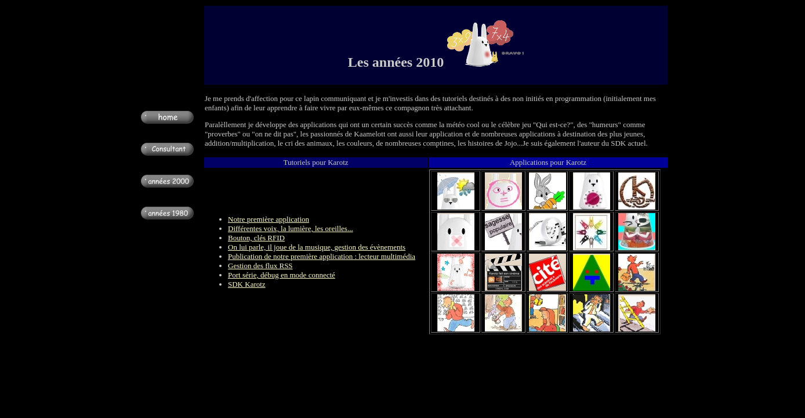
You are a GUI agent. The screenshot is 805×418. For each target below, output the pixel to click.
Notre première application (268, 219)
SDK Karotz (247, 284)
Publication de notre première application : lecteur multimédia (321, 256)
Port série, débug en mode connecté (281, 275)
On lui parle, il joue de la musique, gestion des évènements (316, 247)
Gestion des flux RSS (260, 265)
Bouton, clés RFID (256, 237)
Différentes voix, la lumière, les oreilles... (290, 228)
